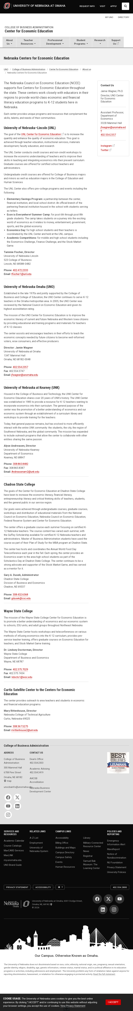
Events (59, 862)
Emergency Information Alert (116, 842)
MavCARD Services (14, 850)
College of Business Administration (29, 27)
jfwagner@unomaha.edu (24, 374)
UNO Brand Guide (13, 865)
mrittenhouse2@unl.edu (24, 730)
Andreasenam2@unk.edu (25, 471)
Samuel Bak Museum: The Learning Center (91, 864)
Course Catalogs (13, 845)
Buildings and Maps (65, 847)
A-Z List (34, 837)
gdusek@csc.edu (21, 598)
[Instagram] (8, 814)
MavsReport (113, 849)
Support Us (115, 42)
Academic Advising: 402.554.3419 (40, 770)
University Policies (116, 872)
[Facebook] (8, 797)
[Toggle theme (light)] (60, 887)
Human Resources (65, 866)
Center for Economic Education (29, 31)
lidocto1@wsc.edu (21, 677)
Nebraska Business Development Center (40, 790)
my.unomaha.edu (13, 860)
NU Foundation (115, 862)
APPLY (113, 6)
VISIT (102, 6)
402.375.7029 (20, 669)
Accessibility (62, 837)
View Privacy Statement (72, 1005)
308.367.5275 (20, 726)
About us (86, 69)
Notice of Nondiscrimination (116, 856)
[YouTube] (8, 806)
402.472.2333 (20, 270)
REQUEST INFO (87, 6)
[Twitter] (17, 797)
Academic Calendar (14, 840)
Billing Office (61, 842)
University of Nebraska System (39, 849)
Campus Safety (63, 857)
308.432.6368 (20, 594)
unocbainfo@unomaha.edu (15, 787)
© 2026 (36, 907)
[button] (9, 42)
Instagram (106, 145)
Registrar (88, 856)
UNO (6, 69)
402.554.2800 (120, 887)
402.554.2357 (20, 367)
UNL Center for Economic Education (41, 134)
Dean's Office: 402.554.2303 (37, 761)
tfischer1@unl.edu (21, 274)
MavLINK (8, 855)
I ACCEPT (113, 1002)
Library (86, 837)
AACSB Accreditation (37, 780)
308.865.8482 (20, 463)
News (86, 851)
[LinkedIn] (17, 806)
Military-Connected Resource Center (93, 844)
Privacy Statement (116, 867)
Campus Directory (64, 852)
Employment (36, 842)
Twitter (104, 150)
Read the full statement (104, 974)
